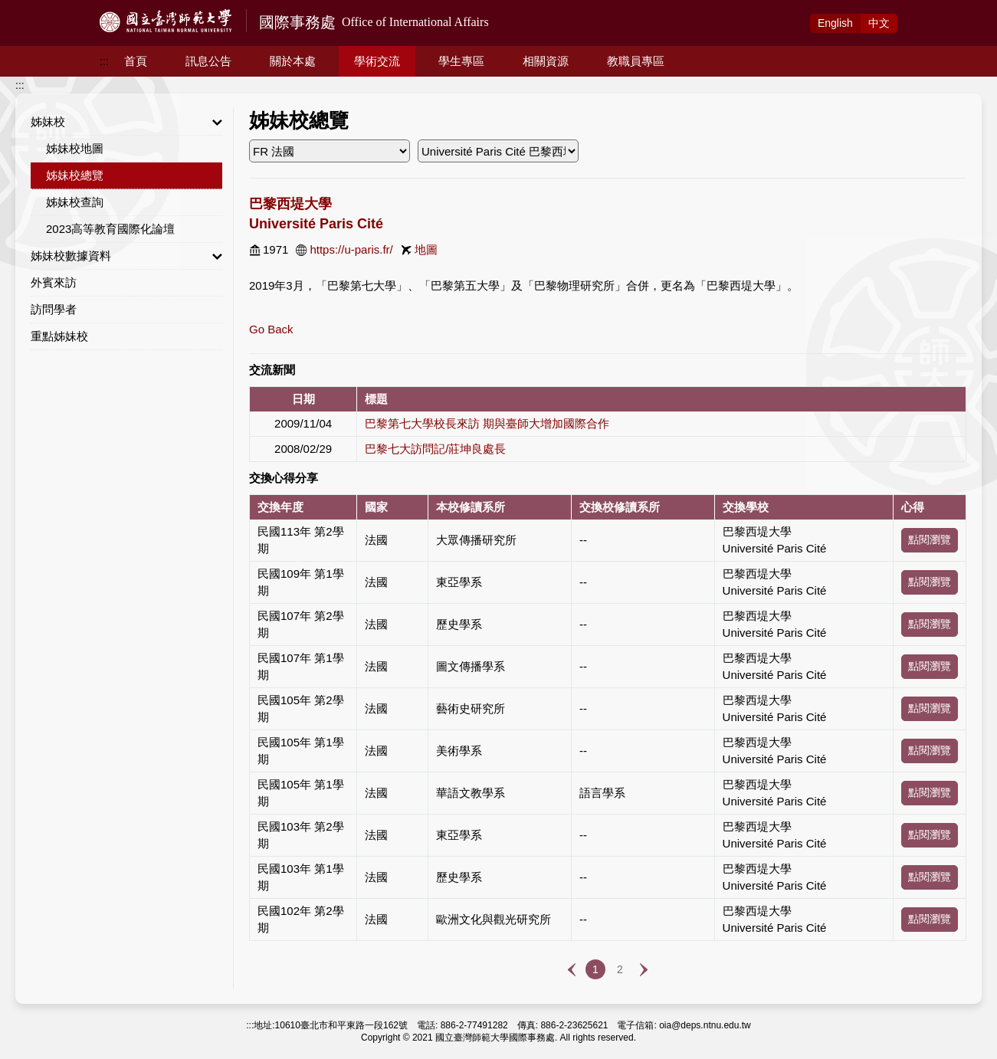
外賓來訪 (54, 282)
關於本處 (293, 60)
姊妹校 (126, 122)
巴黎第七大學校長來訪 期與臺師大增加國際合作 (487, 423)
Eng (835, 23)
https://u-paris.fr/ (351, 249)
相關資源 (546, 60)
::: (104, 61)
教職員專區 (635, 60)
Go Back (271, 329)
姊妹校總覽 (74, 175)
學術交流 (377, 60)
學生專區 (461, 60)
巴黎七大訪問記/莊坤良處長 (435, 448)
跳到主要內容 (32, 8)
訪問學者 (54, 309)
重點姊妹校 (59, 336)
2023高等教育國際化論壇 (110, 228)
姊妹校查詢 (74, 201)
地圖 (426, 249)
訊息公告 (208, 60)
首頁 (135, 60)
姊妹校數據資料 (126, 256)
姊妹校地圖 (74, 148)
